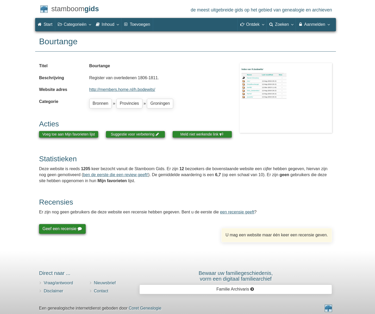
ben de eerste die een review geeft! (115, 175)
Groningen (160, 103)
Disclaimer (53, 291)
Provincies (129, 103)
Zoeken (281, 24)
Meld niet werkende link (201, 134)
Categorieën (74, 24)
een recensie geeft (237, 212)
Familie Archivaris (235, 289)
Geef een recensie (62, 228)
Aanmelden (313, 24)
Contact (101, 291)
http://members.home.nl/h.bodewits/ (122, 89)
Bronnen (101, 103)
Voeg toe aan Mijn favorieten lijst (68, 134)
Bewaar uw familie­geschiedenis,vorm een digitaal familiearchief (236, 276)
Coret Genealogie (145, 308)
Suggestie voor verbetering (135, 134)
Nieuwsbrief (105, 283)
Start (45, 24)
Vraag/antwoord (58, 283)
